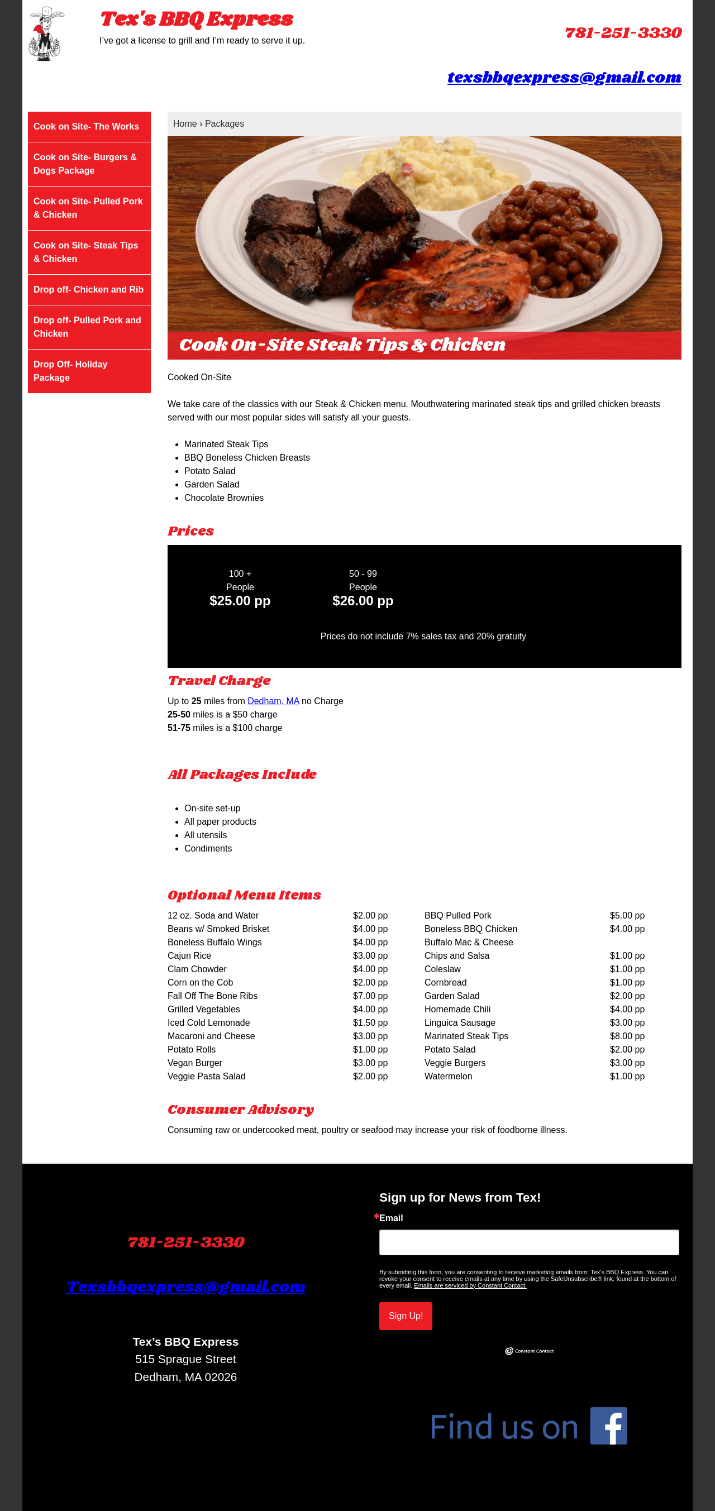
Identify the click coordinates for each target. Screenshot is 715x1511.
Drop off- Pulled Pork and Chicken (87, 326)
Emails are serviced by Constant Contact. (470, 1285)
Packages (224, 123)
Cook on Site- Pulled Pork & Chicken (88, 208)
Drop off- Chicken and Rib (89, 289)
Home (185, 123)
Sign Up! (406, 1316)
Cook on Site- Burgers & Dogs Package (85, 163)
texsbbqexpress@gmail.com (564, 78)
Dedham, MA (273, 701)
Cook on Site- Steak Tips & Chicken (86, 252)
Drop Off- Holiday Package (70, 371)
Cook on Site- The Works (86, 126)
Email (391, 1218)
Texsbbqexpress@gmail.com (186, 1287)
